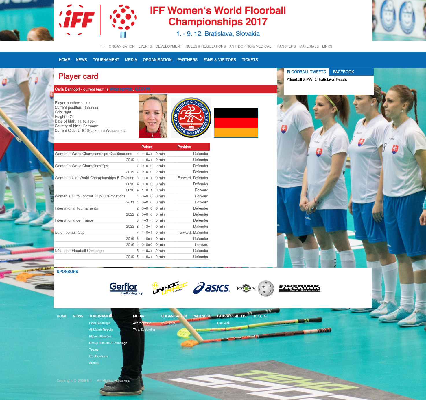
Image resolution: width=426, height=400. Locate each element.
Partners (187, 59)
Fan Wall (223, 323)
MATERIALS (309, 46)
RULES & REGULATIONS (205, 46)
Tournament (106, 59)
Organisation (157, 59)
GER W (142, 89)
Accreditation (142, 323)
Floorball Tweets (306, 72)
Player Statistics (100, 336)
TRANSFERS (285, 46)
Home (64, 59)
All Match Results (101, 330)
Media (131, 59)
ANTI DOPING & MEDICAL (250, 46)
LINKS (327, 46)
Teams (94, 350)
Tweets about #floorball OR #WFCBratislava (312, 89)
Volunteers (168, 323)
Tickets (250, 59)
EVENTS (145, 46)
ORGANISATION (122, 46)
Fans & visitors (219, 59)
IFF (102, 46)
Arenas (94, 363)
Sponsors (67, 271)
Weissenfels (121, 89)
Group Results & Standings (108, 343)
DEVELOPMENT (169, 46)
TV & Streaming (144, 330)
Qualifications (98, 356)
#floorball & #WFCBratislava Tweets (317, 79)
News (81, 59)
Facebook (343, 72)
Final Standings (99, 323)
